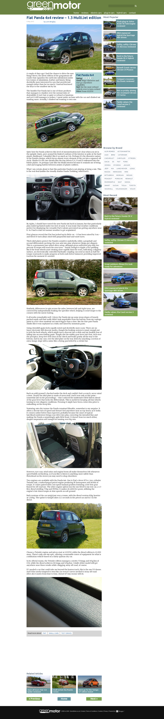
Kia (112, 168)
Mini (126, 172)
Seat (120, 182)
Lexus (132, 168)
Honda (107, 165)
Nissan (129, 175)
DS (113, 162)
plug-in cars (109, 13)
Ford (125, 162)
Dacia (106, 162)
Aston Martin (123, 151)
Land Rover (122, 168)
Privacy (106, 711)
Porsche (119, 179)
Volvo (132, 189)
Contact (83, 711)
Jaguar (126, 165)
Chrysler (121, 158)
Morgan (120, 175)
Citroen (131, 158)
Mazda (107, 172)
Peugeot (108, 179)
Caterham (122, 155)
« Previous (34, 698)
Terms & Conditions (91, 711)
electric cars (96, 13)
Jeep (106, 168)
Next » (93, 698)
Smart (107, 185)
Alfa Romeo (109, 151)
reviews (84, 13)
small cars (54, 633)
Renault (129, 179)
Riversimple (109, 182)
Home (64, 698)
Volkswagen (121, 189)
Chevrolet (109, 158)
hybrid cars (122, 13)
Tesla (123, 185)
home (76, 13)
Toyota (132, 185)
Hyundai (117, 165)
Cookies (100, 711)
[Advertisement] (64, 655)
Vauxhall (108, 189)
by (49, 22)
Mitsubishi (109, 175)
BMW (113, 155)
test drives (66, 633)
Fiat (44, 633)
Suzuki (116, 185)
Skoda (127, 182)
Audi (106, 155)
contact (132, 13)
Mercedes (117, 172)
